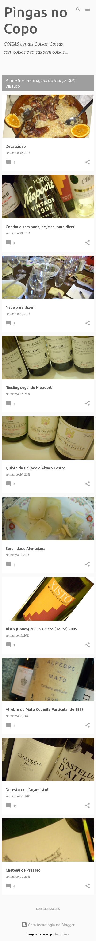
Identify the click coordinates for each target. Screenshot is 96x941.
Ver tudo (13, 86)
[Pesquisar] (78, 9)
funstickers (62, 934)
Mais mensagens (48, 908)
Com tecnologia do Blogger (48, 925)
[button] (87, 162)
